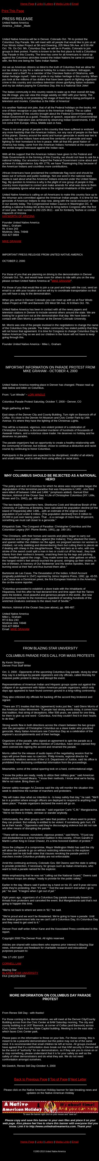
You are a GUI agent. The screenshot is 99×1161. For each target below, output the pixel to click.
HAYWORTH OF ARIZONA (18, 216)
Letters (49, 3)
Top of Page (59, 1079)
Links (40, 3)
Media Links (62, 3)
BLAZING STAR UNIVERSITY (20, 973)
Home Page (27, 3)
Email (75, 3)
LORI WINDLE (36, 394)
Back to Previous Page (30, 1079)
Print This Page (13, 11)
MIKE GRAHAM (11, 241)
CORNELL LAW (11, 963)
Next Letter (78, 1079)
